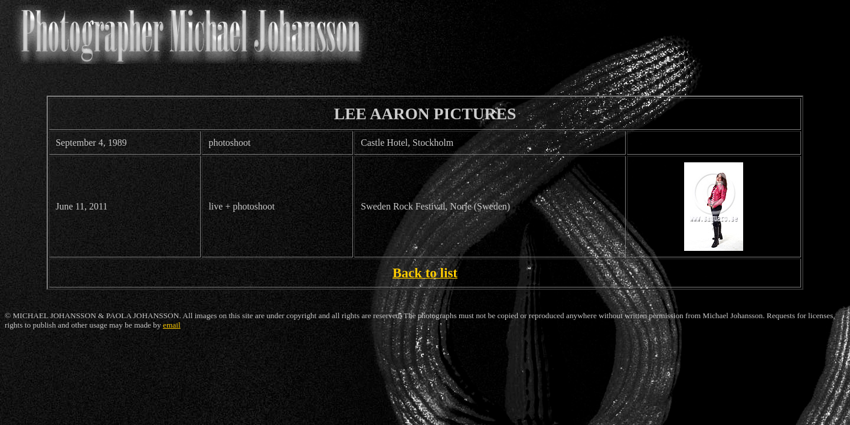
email (172, 325)
